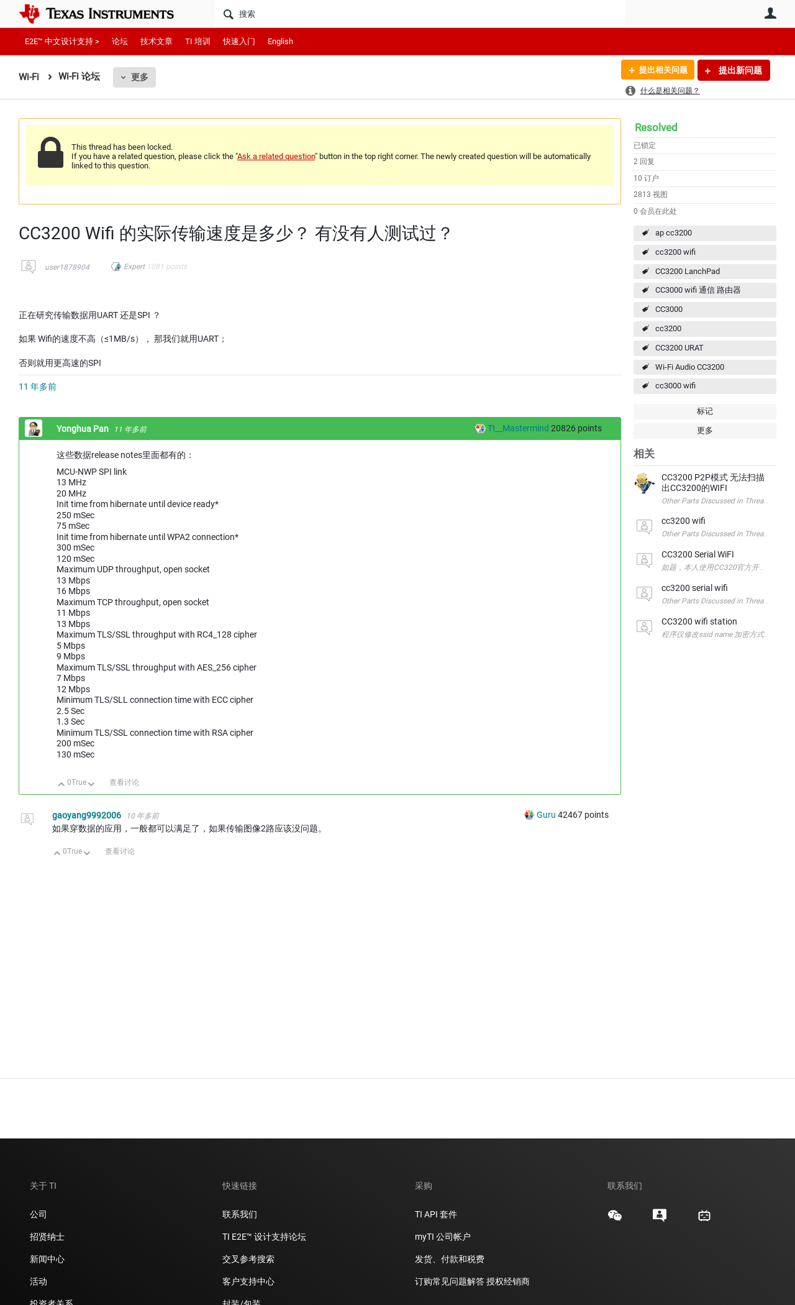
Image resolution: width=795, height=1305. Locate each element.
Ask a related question (276, 156)
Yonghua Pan (84, 429)
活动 (38, 1281)
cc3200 (668, 328)
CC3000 (669, 309)
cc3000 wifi (675, 385)
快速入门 (239, 41)
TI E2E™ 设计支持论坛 (264, 1237)
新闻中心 (47, 1259)
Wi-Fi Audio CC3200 (689, 367)
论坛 (120, 41)
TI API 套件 (436, 1214)
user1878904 (67, 267)
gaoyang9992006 (87, 815)
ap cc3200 (673, 232)
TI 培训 (198, 41)
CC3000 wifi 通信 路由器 (698, 290)
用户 (770, 13)
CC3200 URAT (679, 347)
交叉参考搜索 (248, 1259)
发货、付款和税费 (449, 1259)
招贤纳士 (47, 1237)
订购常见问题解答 (449, 1281)
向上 (62, 785)
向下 (91, 785)
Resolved (656, 127)
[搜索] (419, 13)
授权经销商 (508, 1281)
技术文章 (156, 41)
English (280, 41)
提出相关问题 (660, 70)
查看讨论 (124, 782)
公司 (38, 1214)
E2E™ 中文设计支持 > (62, 41)
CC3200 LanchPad (687, 271)
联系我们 (239, 1214)
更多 (139, 77)
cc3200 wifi (675, 252)
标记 (705, 411)
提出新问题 (739, 70)
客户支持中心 (248, 1281)
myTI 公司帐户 (443, 1237)
